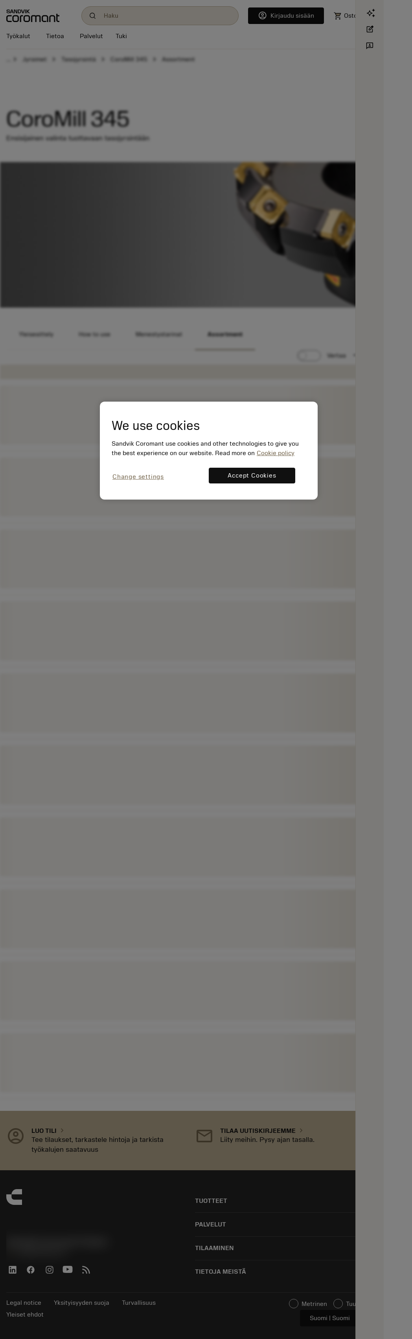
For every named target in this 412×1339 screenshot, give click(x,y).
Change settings (138, 477)
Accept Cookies (252, 476)
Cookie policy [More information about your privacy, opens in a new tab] (275, 453)
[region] (209, 451)
